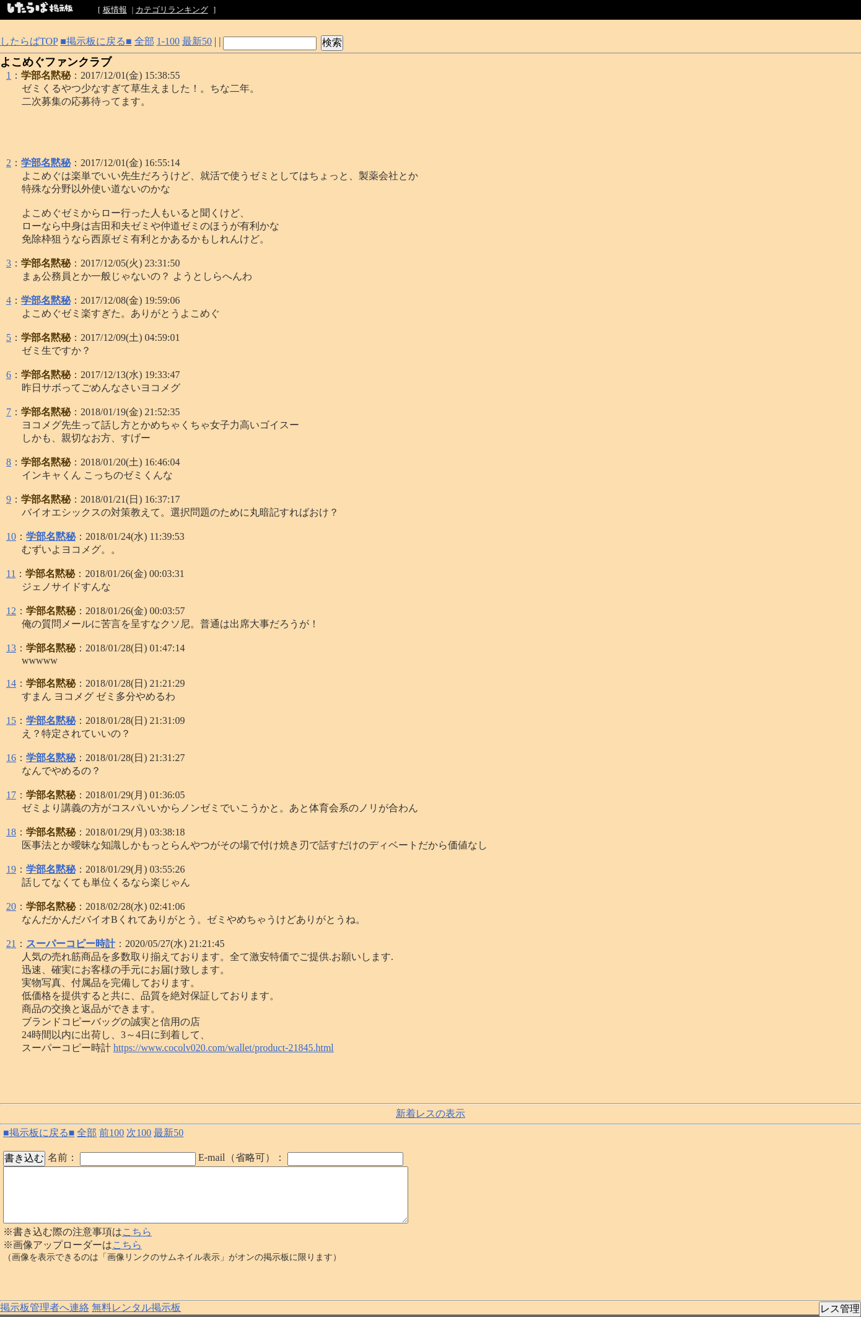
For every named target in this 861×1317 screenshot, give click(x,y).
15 (11, 720)
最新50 (197, 41)
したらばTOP (29, 41)
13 (11, 648)
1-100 (168, 41)
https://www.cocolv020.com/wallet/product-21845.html (223, 1047)
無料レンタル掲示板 (136, 1307)
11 (10, 573)
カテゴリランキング (172, 9)
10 (11, 536)
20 (11, 906)
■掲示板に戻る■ (95, 41)
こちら (137, 1232)
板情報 (115, 9)
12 (11, 611)
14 (11, 683)
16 (11, 757)
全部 (144, 41)
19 (11, 869)
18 (11, 832)
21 (11, 943)
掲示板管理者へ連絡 (44, 1307)
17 (11, 795)
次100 (138, 1132)
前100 (111, 1132)
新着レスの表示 (430, 1113)
